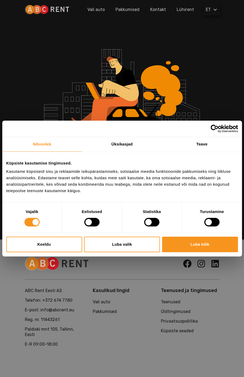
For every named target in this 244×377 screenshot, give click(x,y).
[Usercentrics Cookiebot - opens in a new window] (214, 129)
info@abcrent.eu (57, 309)
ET (212, 9)
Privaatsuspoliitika (179, 321)
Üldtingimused (176, 311)
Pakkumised (127, 9)
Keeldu (44, 244)
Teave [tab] (202, 144)
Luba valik (122, 244)
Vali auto (96, 9)
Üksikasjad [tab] (122, 144)
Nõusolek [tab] (42, 144)
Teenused (170, 301)
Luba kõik (200, 244)
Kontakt (158, 9)
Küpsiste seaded (177, 330)
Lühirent (185, 9)
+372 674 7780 (57, 300)
